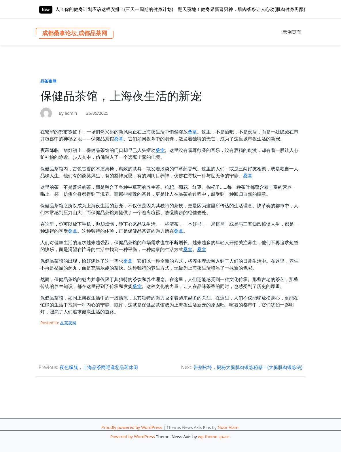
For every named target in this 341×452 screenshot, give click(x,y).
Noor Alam (228, 427)
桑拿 (192, 132)
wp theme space (214, 436)
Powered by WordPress (132, 436)
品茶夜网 (48, 81)
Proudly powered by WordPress (131, 427)
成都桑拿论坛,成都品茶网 (74, 33)
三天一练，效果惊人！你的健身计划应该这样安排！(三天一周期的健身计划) (107, 9)
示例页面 (292, 32)
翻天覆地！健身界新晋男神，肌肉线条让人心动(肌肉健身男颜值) (255, 9)
